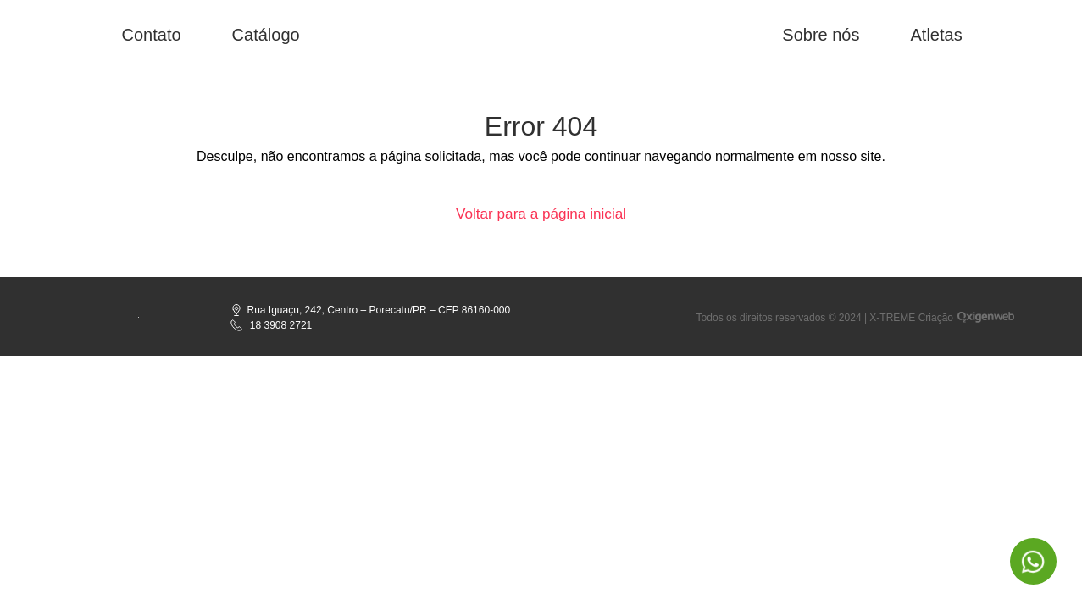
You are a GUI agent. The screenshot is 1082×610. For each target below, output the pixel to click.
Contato (151, 34)
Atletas (936, 34)
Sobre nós (820, 34)
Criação (935, 319)
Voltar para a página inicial (541, 214)
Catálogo (266, 34)
